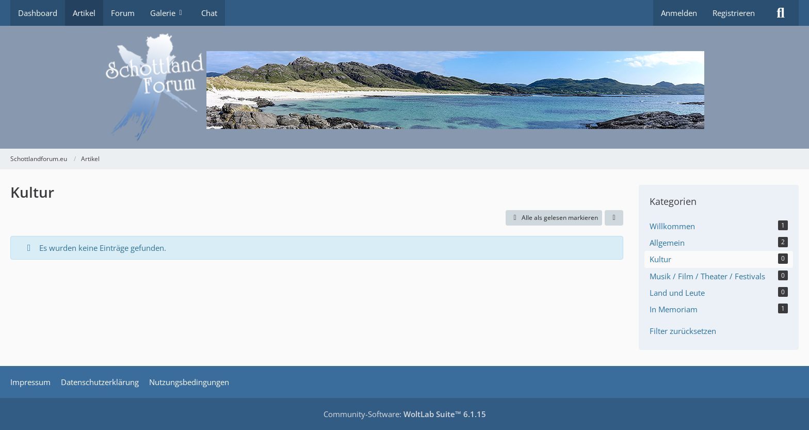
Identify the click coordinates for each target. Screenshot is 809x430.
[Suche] (781, 13)
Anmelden (679, 13)
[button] (614, 218)
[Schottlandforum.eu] (404, 87)
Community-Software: (404, 414)
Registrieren (734, 13)
